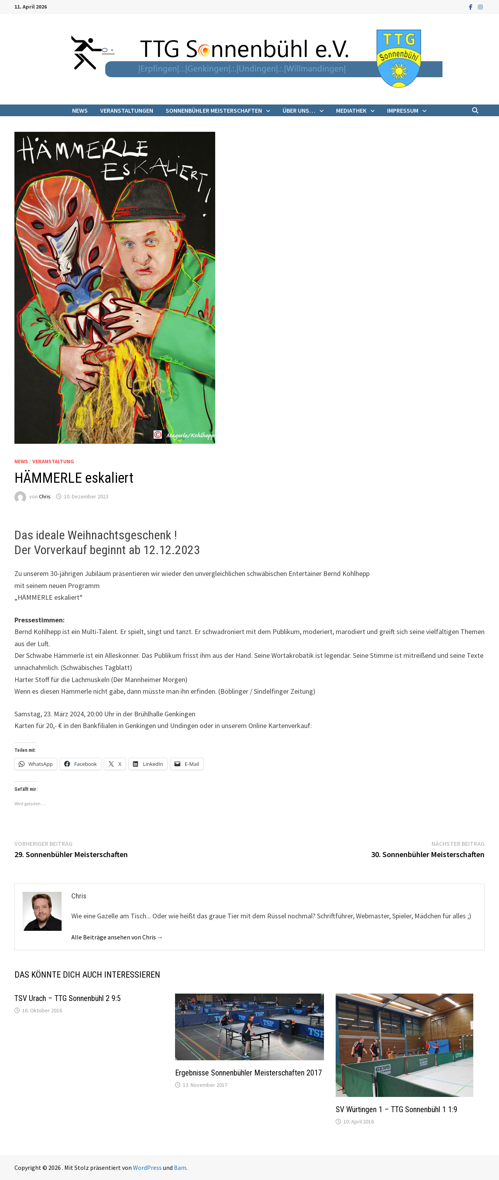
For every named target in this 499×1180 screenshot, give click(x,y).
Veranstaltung (53, 461)
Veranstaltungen (126, 110)
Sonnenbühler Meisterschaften (214, 110)
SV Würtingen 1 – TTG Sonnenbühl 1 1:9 (396, 1109)
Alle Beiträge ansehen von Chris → (117, 937)
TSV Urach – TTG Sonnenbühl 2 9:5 (67, 998)
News (80, 110)
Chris (45, 496)
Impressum (402, 110)
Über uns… (299, 110)
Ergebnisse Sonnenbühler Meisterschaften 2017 (248, 1072)
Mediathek (351, 110)
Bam (180, 1167)
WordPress (147, 1167)
